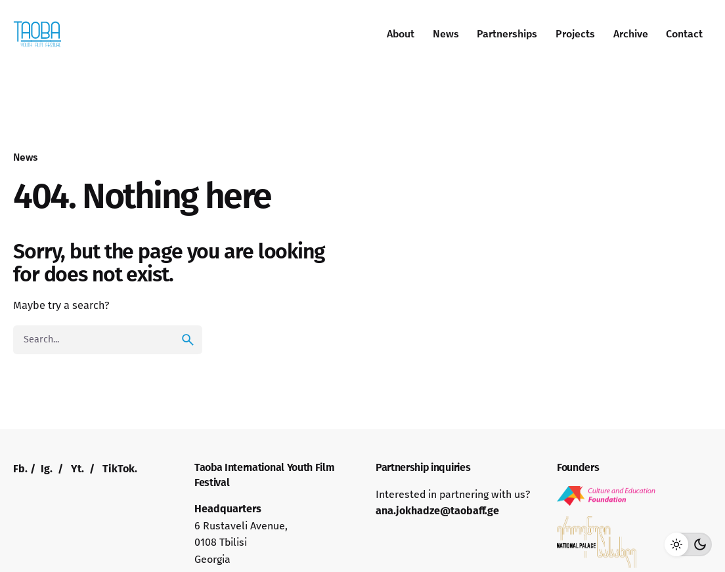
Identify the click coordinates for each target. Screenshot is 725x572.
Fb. (20, 468)
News (25, 157)
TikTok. (119, 468)
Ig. (47, 468)
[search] (187, 339)
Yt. (77, 468)
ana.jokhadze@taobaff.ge (437, 510)
